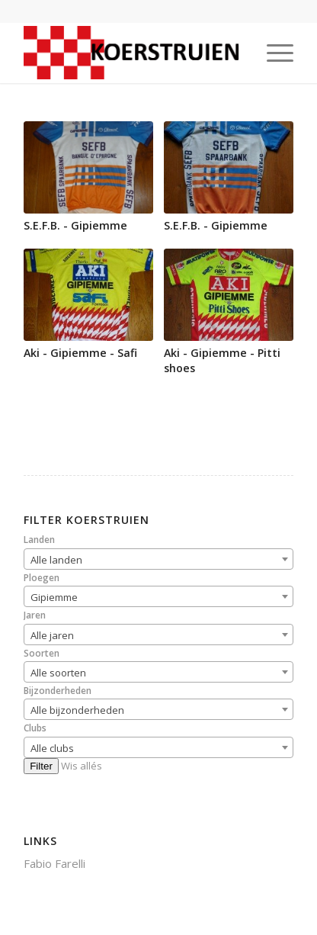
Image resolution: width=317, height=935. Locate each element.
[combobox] (158, 559)
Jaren (35, 615)
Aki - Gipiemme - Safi (80, 352)
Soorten (41, 653)
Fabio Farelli (54, 863)
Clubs (35, 727)
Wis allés (81, 766)
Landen (39, 539)
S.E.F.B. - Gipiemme (75, 225)
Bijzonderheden (57, 690)
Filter (41, 766)
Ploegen (41, 577)
